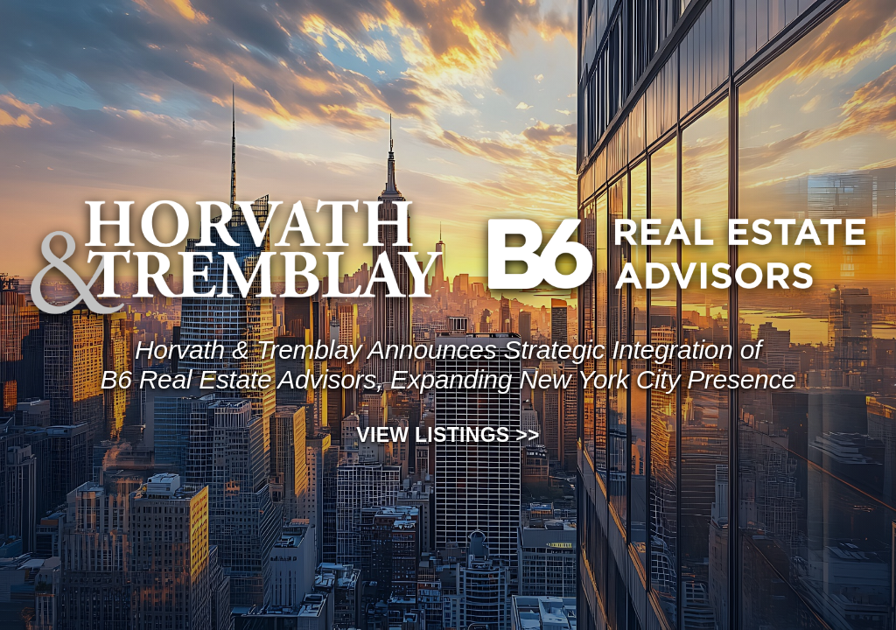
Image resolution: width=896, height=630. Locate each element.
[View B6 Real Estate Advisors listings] (676, 253)
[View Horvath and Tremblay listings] (237, 253)
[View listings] (448, 365)
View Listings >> (447, 435)
